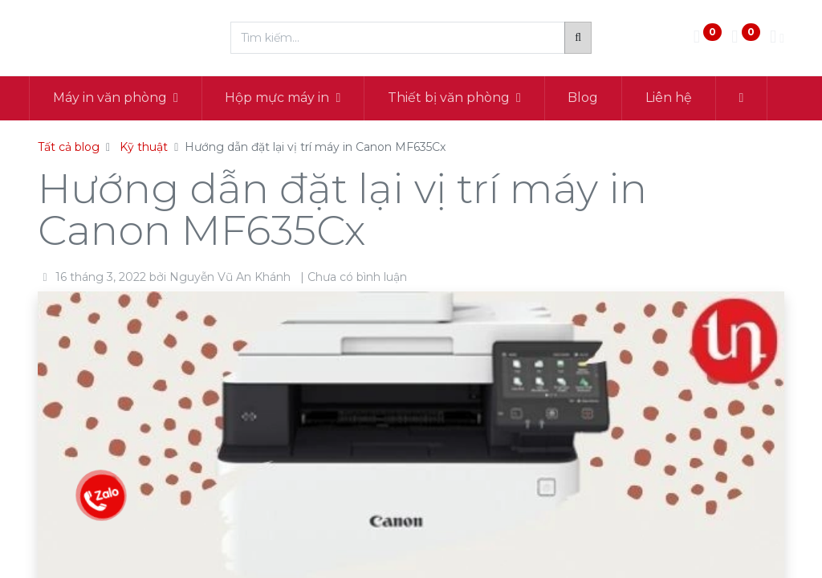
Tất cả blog (69, 147)
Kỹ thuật (144, 147)
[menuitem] (592, 98)
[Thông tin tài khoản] (777, 38)
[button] (750, 98)
